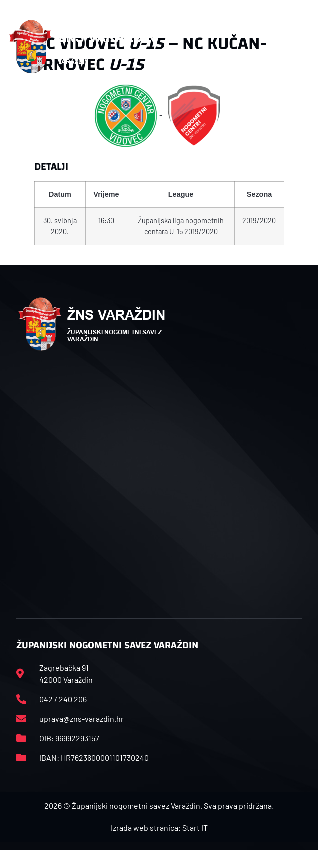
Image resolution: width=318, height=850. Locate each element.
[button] (305, 47)
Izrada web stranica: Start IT (159, 827)
